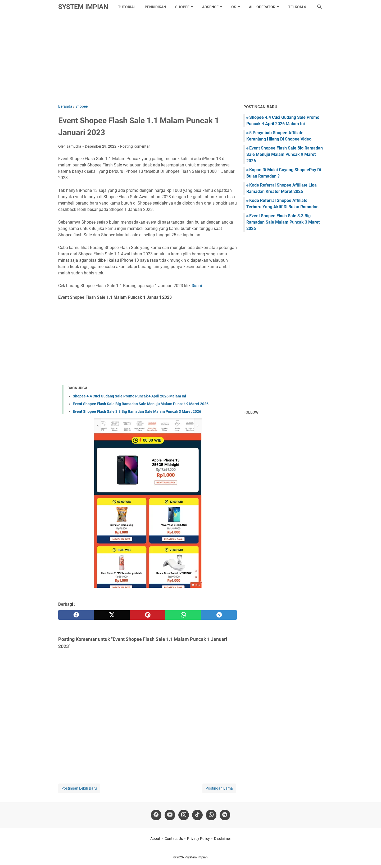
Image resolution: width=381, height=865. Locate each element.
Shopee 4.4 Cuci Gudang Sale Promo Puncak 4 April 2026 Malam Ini (129, 396)
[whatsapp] (183, 615)
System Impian (83, 7)
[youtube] (170, 815)
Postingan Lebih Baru (79, 788)
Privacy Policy (198, 838)
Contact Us (174, 838)
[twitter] (112, 615)
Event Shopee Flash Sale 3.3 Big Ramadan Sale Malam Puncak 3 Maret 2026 (137, 411)
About (155, 838)
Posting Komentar (135, 146)
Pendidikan (155, 7)
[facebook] (76, 615)
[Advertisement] (190, 59)
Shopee (182, 7)
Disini (197, 285)
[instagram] (183, 815)
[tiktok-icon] (197, 815)
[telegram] (219, 615)
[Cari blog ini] (319, 7)
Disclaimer (222, 838)
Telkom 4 (297, 7)
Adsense (210, 7)
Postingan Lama (219, 788)
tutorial (127, 7)
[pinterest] (147, 615)
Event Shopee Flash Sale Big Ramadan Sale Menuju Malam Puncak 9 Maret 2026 (140, 404)
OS (233, 7)
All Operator (262, 7)
